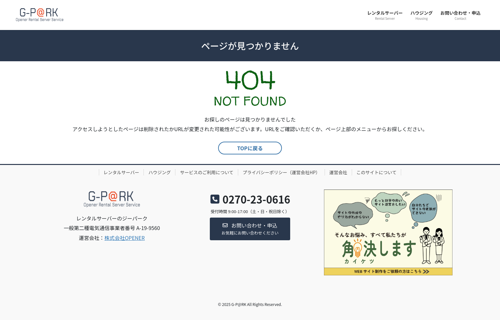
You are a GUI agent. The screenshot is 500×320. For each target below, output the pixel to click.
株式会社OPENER (124, 238)
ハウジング (159, 172)
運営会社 (338, 172)
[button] (250, 229)
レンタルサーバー (121, 172)
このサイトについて (377, 172)
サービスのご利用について (206, 172)
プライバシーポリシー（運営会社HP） (281, 172)
